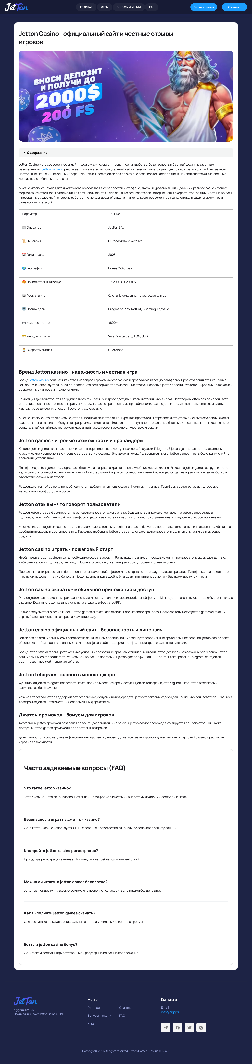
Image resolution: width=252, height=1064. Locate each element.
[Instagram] (201, 1027)
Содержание (37, 152)
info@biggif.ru (171, 1012)
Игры (104, 7)
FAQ (151, 7)
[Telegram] (165, 1027)
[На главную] (16, 7)
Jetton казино (52, 169)
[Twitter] (189, 1027)
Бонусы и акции (129, 7)
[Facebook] (177, 1027)
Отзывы (125, 1007)
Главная (86, 7)
